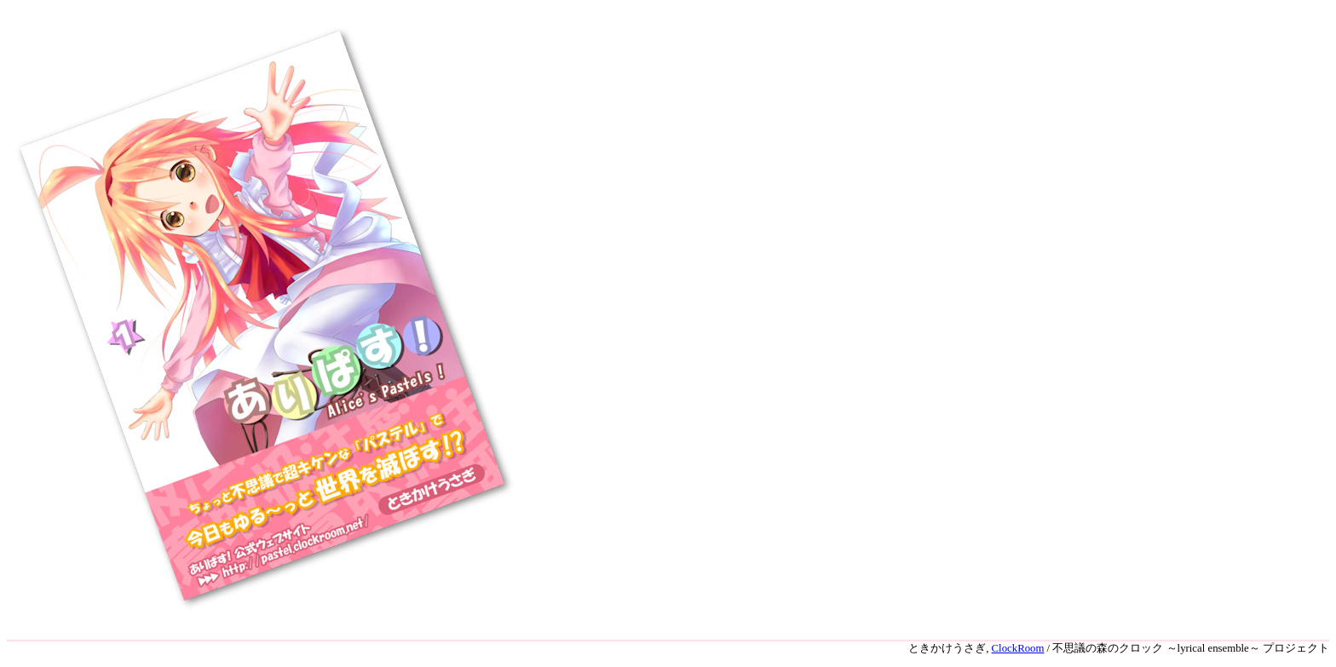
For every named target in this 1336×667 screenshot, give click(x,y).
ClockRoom (1018, 648)
